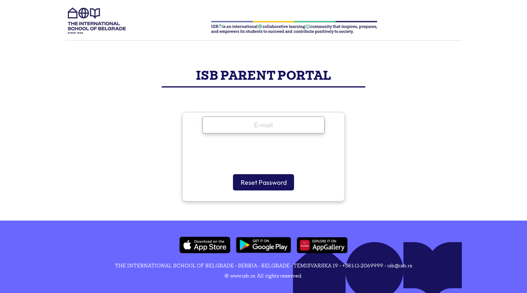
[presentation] (264, 156)
